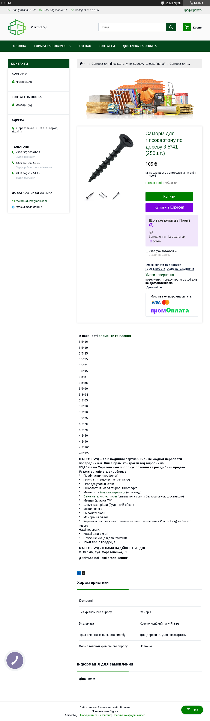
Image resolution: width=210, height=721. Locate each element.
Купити (170, 196)
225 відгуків (173, 3)
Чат (192, 710)
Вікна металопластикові (100, 496)
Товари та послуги (50, 46)
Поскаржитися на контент (95, 715)
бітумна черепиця (112, 492)
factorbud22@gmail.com (31, 201)
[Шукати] (171, 27)
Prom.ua (125, 707)
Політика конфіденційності (129, 715)
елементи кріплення (115, 336)
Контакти (107, 46)
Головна (19, 46)
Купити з (169, 207)
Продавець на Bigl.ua (105, 711)
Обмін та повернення (30, 57)
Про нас (84, 46)
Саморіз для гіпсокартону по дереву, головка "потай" (129, 63)
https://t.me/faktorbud (29, 207)
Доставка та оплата (140, 46)
